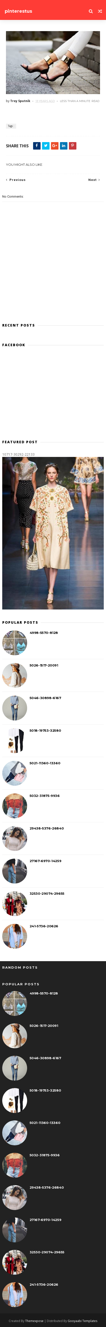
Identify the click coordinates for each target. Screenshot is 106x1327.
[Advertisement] (53, 395)
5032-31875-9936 (45, 796)
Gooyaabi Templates (82, 1321)
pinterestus (18, 11)
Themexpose (34, 1321)
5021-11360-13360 (45, 763)
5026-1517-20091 (44, 665)
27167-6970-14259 (45, 861)
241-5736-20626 (44, 926)
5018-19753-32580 (45, 730)
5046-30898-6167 (45, 698)
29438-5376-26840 (47, 828)
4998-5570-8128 (44, 633)
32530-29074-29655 (47, 893)
